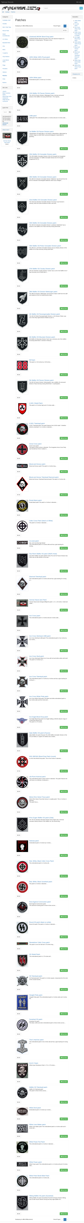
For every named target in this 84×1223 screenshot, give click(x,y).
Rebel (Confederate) (6, 34)
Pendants (5, 68)
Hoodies (5, 23)
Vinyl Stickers (6, 56)
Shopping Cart (76, 74)
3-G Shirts (5, 39)
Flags (4, 65)
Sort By (65, 30)
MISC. (4, 49)
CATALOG (5, 101)
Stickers (5, 72)
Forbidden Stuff (6, 20)
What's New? (6, 129)
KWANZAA (5, 98)
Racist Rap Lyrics (7, 96)
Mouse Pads (6, 30)
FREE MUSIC (6, 99)
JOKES (4, 91)
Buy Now (64, 51)
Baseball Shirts (6, 42)
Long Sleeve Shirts (6, 60)
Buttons (4, 82)
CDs (4, 46)
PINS (4, 79)
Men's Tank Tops (7, 27)
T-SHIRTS (5, 53)
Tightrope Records (7, 2)
